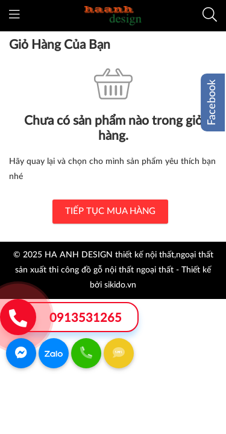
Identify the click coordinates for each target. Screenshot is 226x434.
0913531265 (85, 318)
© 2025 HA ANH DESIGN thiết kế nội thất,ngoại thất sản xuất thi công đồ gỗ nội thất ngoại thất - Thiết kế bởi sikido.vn (113, 270)
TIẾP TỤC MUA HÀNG (110, 211)
